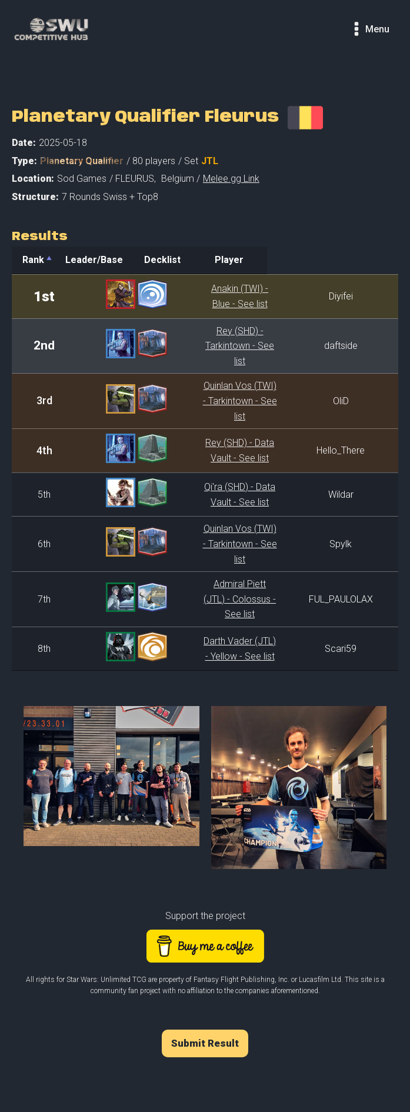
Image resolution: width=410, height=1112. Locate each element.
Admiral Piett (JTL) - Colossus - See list (234, 559)
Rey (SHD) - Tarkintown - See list (233, 340)
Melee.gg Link (231, 178)
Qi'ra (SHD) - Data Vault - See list (233, 471)
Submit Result (205, 998)
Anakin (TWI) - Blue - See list (233, 296)
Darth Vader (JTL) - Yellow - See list (234, 603)
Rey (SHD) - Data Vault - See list (233, 428)
